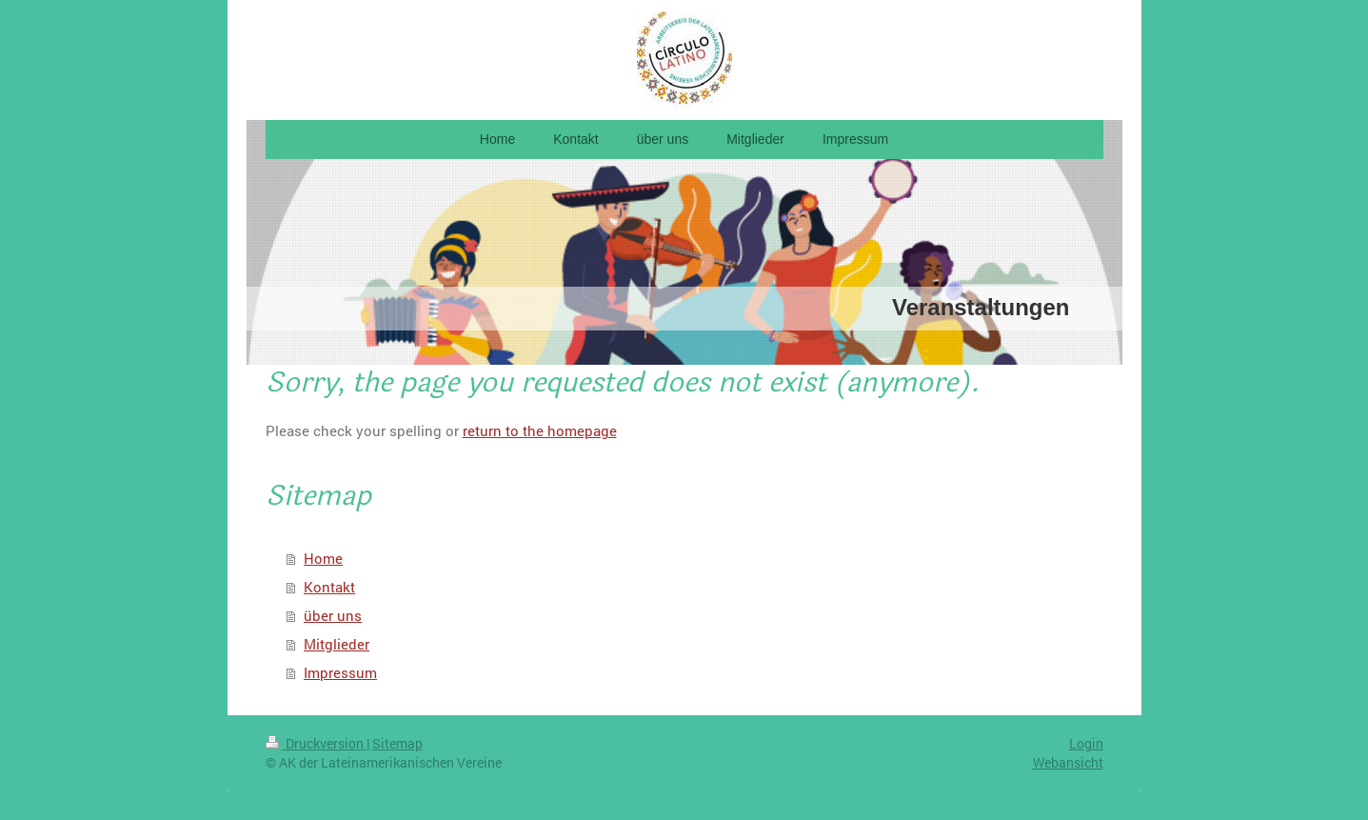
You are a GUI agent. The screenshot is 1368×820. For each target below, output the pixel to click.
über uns (333, 615)
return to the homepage (540, 430)
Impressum (340, 672)
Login (1086, 743)
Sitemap (397, 743)
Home (323, 558)
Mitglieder (336, 643)
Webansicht (1068, 762)
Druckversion (316, 743)
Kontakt (329, 586)
